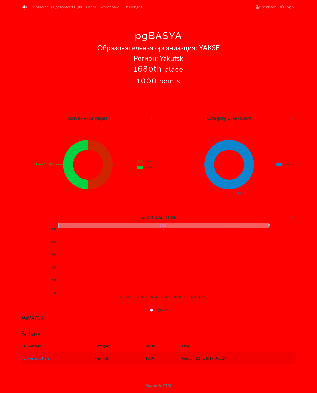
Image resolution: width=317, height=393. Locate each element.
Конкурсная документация (57, 6)
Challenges (132, 6)
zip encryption (36, 358)
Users (91, 6)
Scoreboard (110, 6)
